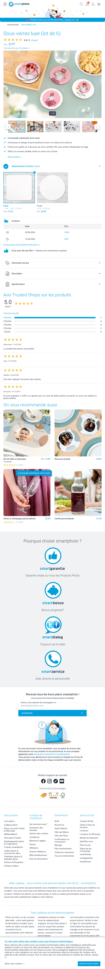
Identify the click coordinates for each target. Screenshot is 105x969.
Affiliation (33, 848)
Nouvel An (59, 825)
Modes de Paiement (89, 838)
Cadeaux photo (11, 825)
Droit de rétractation (38, 859)
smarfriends (85, 854)
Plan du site (85, 845)
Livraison (84, 830)
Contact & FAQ (86, 821)
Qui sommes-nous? (38, 824)
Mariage (58, 845)
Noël (57, 821)
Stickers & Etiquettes (13, 862)
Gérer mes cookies (15, 963)
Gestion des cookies (38, 833)
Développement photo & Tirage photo (14, 842)
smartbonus (85, 861)
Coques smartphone (13, 847)
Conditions (34, 837)
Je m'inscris (26, 713)
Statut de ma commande (85, 849)
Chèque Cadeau (11, 866)
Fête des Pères (61, 835)
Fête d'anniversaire (63, 848)
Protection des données (36, 829)
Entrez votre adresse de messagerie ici (38, 702)
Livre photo (9, 821)
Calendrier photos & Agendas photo (13, 857)
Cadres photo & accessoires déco (12, 852)
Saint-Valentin (61, 828)
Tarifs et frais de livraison (87, 826)
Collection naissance (64, 852)
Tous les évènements (64, 856)
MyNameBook (10, 834)
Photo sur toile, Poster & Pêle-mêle (14, 829)
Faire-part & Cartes (12, 838)
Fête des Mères (62, 832)
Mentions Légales (37, 841)
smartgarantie (86, 858)
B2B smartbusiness (38, 855)
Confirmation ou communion (62, 840)
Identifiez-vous (86, 841)
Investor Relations (37, 851)
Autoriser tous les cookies (88, 964)
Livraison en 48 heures (90, 834)
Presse (32, 844)
